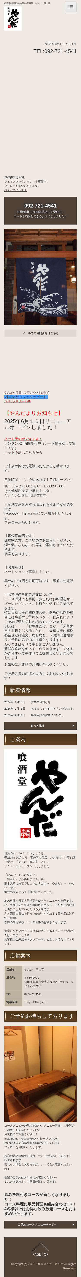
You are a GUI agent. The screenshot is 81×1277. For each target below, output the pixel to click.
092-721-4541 (60, 51)
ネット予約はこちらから (23, 452)
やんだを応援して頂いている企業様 (26, 392)
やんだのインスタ (15, 190)
